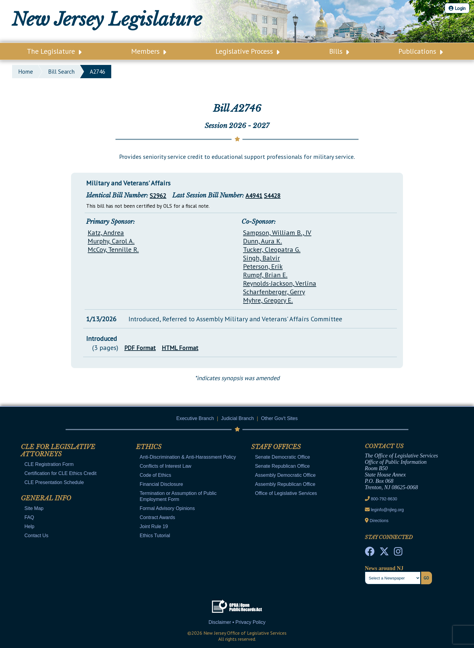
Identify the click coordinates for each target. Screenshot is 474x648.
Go (426, 578)
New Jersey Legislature (107, 19)
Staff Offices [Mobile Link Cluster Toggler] (276, 447)
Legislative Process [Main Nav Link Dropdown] (248, 51)
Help (29, 526)
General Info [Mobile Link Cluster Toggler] (46, 498)
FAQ (29, 517)
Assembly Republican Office (285, 484)
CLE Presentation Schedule (54, 482)
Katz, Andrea (106, 232)
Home (25, 71)
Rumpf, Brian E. (265, 275)
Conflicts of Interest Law (165, 466)
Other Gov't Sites (279, 418)
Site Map (34, 508)
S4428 (272, 196)
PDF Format (140, 348)
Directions (379, 520)
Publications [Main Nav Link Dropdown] (420, 51)
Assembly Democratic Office (285, 475)
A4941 (253, 196)
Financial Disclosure (161, 484)
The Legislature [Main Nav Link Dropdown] (54, 51)
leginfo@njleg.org (387, 509)
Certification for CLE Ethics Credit (60, 473)
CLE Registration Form (49, 464)
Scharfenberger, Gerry (274, 291)
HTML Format (180, 348)
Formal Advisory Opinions (167, 508)
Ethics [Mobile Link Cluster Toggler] (148, 447)
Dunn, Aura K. (262, 241)
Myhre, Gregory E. (268, 300)
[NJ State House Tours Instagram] (398, 553)
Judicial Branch (237, 418)
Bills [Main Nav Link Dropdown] (339, 51)
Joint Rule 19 (154, 526)
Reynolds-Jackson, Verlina (279, 283)
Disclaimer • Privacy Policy (237, 622)
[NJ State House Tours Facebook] (370, 553)
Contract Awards (157, 517)
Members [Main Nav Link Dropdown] (148, 51)
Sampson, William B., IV (277, 232)
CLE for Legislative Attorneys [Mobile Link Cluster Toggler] (58, 450)
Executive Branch (195, 418)
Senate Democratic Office (282, 457)
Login (457, 8)
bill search (61, 71)
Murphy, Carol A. (111, 241)
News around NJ (384, 568)
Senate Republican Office (282, 466)
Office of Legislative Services (286, 493)
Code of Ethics (155, 475)
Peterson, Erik (263, 266)
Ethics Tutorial (155, 535)
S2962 (158, 196)
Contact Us (36, 535)
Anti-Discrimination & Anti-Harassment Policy (188, 457)
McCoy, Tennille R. (113, 249)
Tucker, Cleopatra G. (271, 249)
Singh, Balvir (261, 258)
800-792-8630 (384, 498)
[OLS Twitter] (384, 553)
